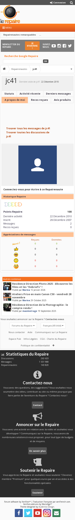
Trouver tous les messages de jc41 (28, 128)
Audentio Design (46, 506)
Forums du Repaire (22, 325)
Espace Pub (15, 338)
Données (56, 239)
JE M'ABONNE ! (32, 45)
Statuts (9, 93)
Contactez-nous (54, 319)
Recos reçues (39, 100)
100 (69, 211)
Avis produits (62, 100)
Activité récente (30, 93)
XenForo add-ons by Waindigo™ (37, 504)
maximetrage (29, 311)
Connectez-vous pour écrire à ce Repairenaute (33, 189)
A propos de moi (15, 100)
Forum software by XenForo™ (17, 501)
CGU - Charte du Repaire (53, 338)
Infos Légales (30, 338)
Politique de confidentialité (35, 345)
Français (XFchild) (52, 325)
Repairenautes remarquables (19, 34)
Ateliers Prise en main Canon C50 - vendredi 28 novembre (41, 296)
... (40, 34)
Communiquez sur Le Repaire (51, 332)
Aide (30, 332)
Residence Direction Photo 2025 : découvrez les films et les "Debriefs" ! (42, 285)
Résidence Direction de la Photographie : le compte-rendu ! (40, 306)
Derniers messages (58, 93)
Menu (7, 27)
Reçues (35, 239)
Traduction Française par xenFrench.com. (52, 501)
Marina (26, 290)
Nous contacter (17, 332)
